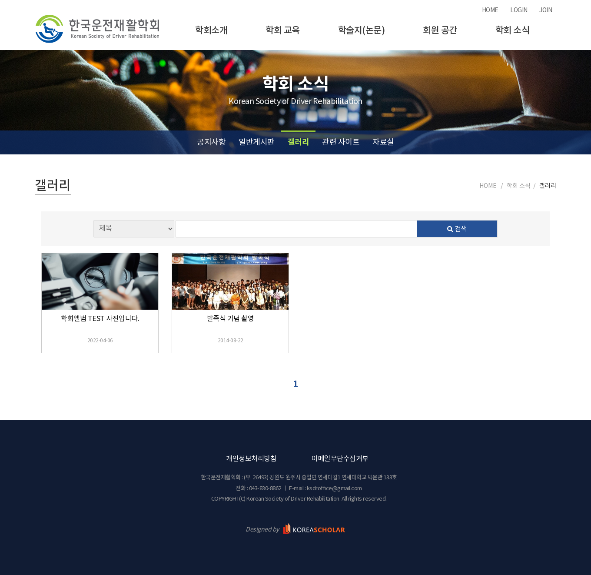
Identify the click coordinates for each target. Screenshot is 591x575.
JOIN (545, 10)
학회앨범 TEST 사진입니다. (100, 319)
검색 (457, 229)
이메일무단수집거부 (340, 459)
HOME (490, 10)
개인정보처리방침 (251, 459)
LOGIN (519, 10)
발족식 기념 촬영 (230, 319)
